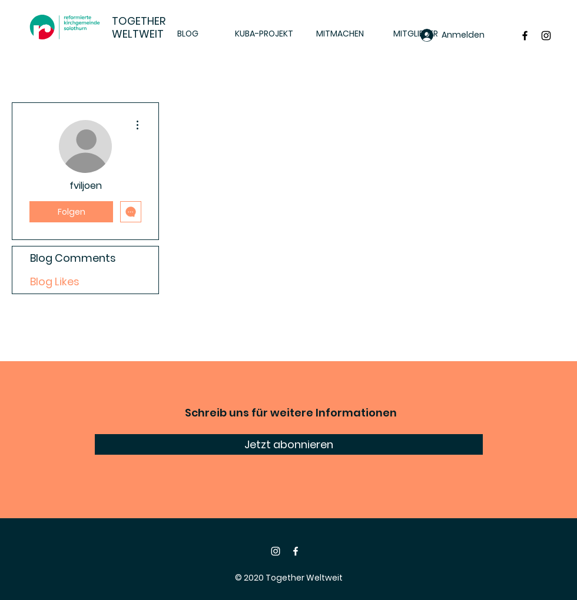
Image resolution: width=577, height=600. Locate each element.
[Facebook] (295, 551)
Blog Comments (73, 258)
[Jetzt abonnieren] (289, 444)
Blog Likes (54, 281)
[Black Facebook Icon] (525, 35)
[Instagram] (275, 551)
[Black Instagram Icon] (546, 35)
